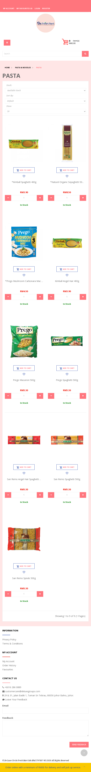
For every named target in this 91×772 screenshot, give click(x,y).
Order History (9, 665)
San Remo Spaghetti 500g (67, 479)
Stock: (9, 85)
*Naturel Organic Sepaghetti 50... (67, 182)
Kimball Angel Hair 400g (67, 281)
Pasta (38, 67)
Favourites (7, 669)
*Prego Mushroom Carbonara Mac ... (24, 281)
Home (7, 67)
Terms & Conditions (12, 643)
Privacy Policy (9, 639)
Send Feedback (79, 744)
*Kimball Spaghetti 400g (24, 182)
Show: (9, 106)
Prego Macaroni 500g (24, 380)
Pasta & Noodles (23, 67)
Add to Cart (24, 170)
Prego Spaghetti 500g (67, 380)
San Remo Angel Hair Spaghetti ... (24, 479)
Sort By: (9, 96)
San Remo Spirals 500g (24, 578)
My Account (8, 661)
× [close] (84, 766)
